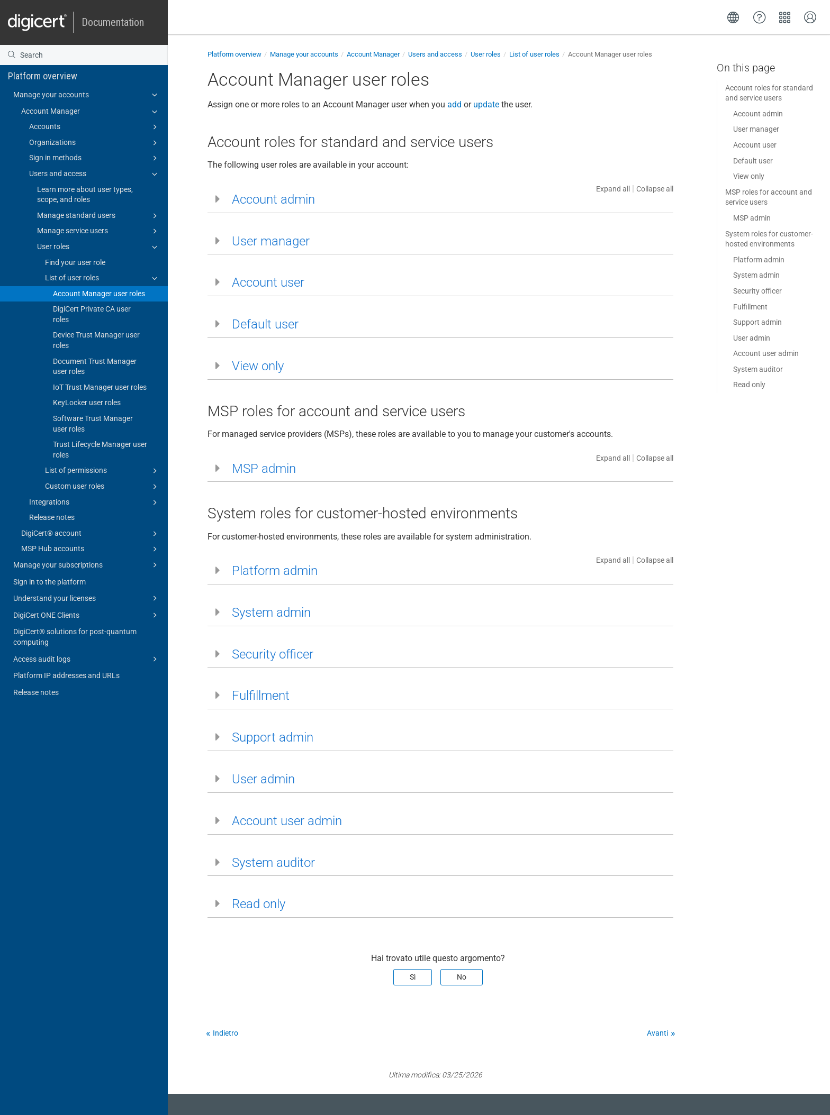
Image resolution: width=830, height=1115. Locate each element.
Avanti (657, 1033)
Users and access (94, 174)
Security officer (757, 291)
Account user (755, 145)
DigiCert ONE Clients (86, 615)
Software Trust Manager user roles (93, 423)
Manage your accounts (86, 94)
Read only (749, 384)
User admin (751, 338)
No (461, 977)
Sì (413, 977)
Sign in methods (94, 158)
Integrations (94, 502)
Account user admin (766, 353)
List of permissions (102, 471)
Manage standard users (98, 216)
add (454, 104)
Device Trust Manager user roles (96, 340)
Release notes (52, 517)
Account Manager (90, 111)
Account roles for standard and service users (769, 93)
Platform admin (758, 259)
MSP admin (752, 218)
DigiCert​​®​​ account (90, 534)
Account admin (758, 113)
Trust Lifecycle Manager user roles (100, 449)
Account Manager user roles (99, 293)
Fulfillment (750, 307)
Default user (753, 161)
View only (748, 176)
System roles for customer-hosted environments (769, 239)
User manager (756, 129)
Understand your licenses (86, 598)
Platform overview (42, 75)
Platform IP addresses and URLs (66, 675)
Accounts (94, 127)
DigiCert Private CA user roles (92, 314)
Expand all (613, 189)
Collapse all (654, 189)
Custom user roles (102, 486)
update (486, 104)
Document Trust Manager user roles (95, 366)
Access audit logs (86, 659)
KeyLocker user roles (87, 402)
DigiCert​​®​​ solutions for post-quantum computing (75, 636)
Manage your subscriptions (86, 565)
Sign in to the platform (49, 582)
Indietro (225, 1033)
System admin (756, 275)
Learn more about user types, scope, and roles (85, 194)
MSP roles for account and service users (768, 197)
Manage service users (98, 231)
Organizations (94, 143)
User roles (98, 247)
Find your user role (75, 262)
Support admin (757, 322)
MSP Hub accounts (90, 549)
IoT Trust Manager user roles (100, 387)
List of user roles (102, 278)
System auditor (758, 369)
